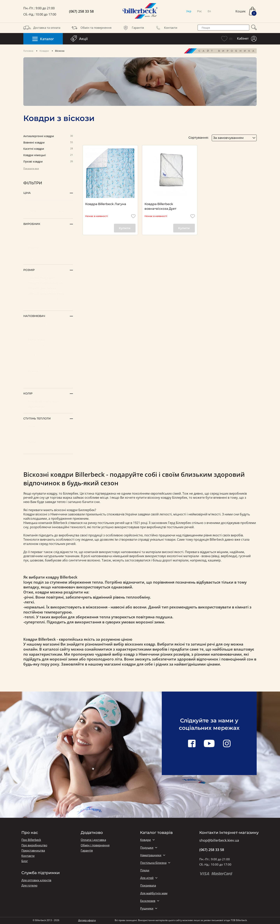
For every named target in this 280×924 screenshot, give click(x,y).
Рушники (146, 908)
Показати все (31, 168)
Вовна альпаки (48, 324)
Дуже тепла (48, 447)
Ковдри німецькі (48, 155)
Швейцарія (48, 258)
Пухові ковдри (48, 161)
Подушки (146, 847)
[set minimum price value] (33, 211)
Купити (124, 228)
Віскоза (48, 371)
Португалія (48, 242)
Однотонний (48, 406)
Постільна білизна (153, 862)
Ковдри (44, 50)
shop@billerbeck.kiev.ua (219, 840)
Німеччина (48, 253)
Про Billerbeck (31, 839)
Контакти (165, 28)
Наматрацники (150, 855)
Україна (48, 247)
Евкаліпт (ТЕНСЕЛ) (48, 366)
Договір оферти (87, 920)
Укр (188, 11)
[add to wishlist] (133, 216)
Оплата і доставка (93, 839)
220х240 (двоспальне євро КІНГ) (48, 299)
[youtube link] (209, 744)
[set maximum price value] (62, 211)
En (209, 11)
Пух (48, 334)
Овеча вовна (48, 339)
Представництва (33, 850)
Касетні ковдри (48, 149)
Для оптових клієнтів (36, 880)
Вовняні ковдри (48, 142)
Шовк (48, 355)
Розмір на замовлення (48, 304)
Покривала (148, 885)
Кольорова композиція (48, 401)
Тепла (48, 442)
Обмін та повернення (91, 28)
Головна (28, 50)
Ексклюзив (147, 900)
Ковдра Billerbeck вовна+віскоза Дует (160, 206)
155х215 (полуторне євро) (48, 283)
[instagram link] (226, 744)
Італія (48, 232)
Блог (24, 861)
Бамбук (48, 360)
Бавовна (48, 376)
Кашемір (48, 350)
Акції (79, 39)
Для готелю (29, 885)
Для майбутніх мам (153, 893)
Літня (48, 426)
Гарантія (133, 28)
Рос (199, 11)
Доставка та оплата (41, 28)
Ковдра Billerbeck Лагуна (105, 204)
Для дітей (147, 878)
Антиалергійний (48, 381)
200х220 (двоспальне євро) (48, 293)
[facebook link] (191, 744)
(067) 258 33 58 (81, 11)
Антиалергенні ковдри (48, 136)
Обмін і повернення (95, 845)
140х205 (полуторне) (48, 278)
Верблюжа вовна (48, 345)
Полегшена (48, 431)
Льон (48, 329)
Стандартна (48, 437)
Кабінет (247, 39)
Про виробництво (34, 845)
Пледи (144, 870)
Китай (48, 237)
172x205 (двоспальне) (48, 288)
